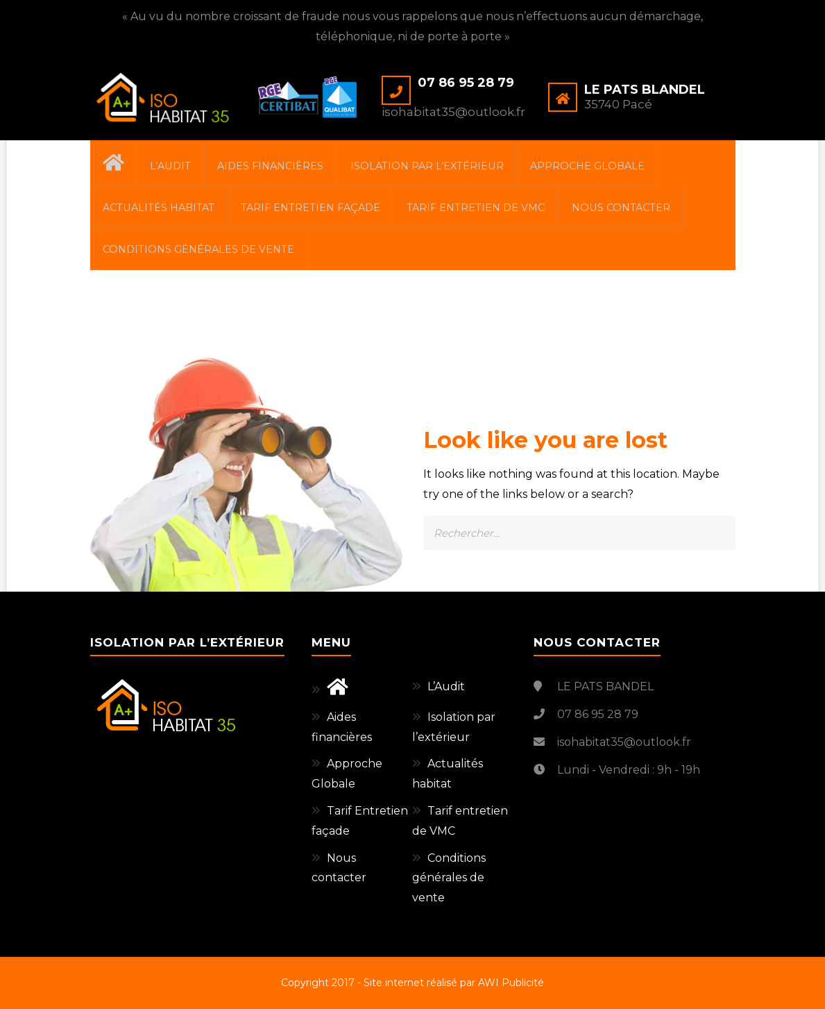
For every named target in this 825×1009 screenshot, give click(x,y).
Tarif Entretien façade (317, 212)
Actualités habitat (161, 212)
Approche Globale (610, 167)
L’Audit (179, 167)
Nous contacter (636, 212)
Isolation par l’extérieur (446, 167)
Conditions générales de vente (201, 258)
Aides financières (285, 167)
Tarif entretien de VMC (486, 212)
